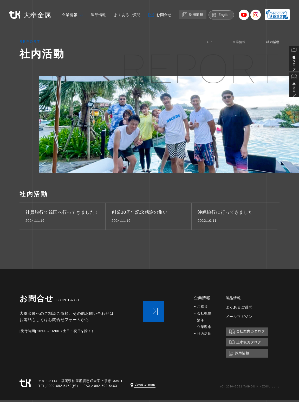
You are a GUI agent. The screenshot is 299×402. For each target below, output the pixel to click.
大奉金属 (28, 13)
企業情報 (66, 12)
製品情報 (96, 12)
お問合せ (165, 12)
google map (143, 386)
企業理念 (204, 329)
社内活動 (204, 335)
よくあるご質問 (126, 12)
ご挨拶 (203, 308)
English (224, 12)
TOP (208, 42)
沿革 (201, 322)
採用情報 (195, 12)
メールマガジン (241, 318)
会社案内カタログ (294, 59)
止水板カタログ (294, 86)
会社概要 (204, 315)
